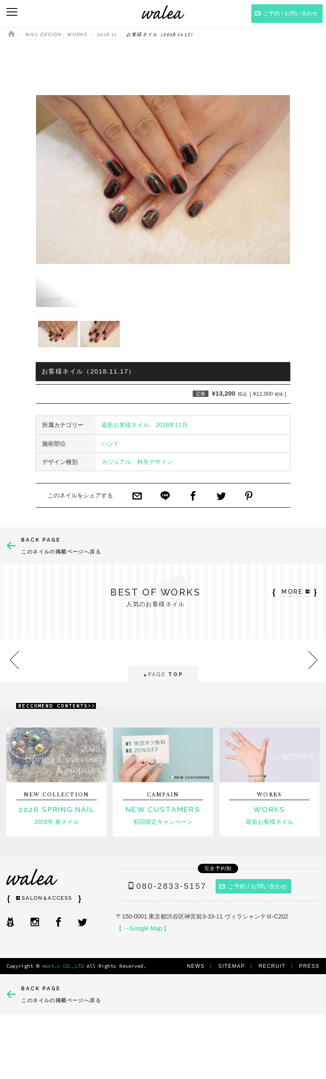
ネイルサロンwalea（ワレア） (163, 12)
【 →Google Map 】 (142, 928)
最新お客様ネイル (125, 424)
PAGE (163, 675)
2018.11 (107, 34)
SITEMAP (231, 966)
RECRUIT (272, 966)
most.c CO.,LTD (63, 966)
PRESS (309, 966)
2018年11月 (172, 424)
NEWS (196, 966)
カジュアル (116, 461)
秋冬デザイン (155, 461)
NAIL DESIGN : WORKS (56, 34)
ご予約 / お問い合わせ (253, 886)
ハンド (110, 443)
